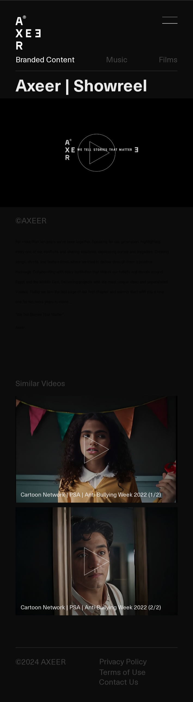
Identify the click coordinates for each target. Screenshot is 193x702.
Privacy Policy (122, 661)
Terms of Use (122, 672)
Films (168, 59)
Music (116, 59)
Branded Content (45, 59)
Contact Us (118, 682)
